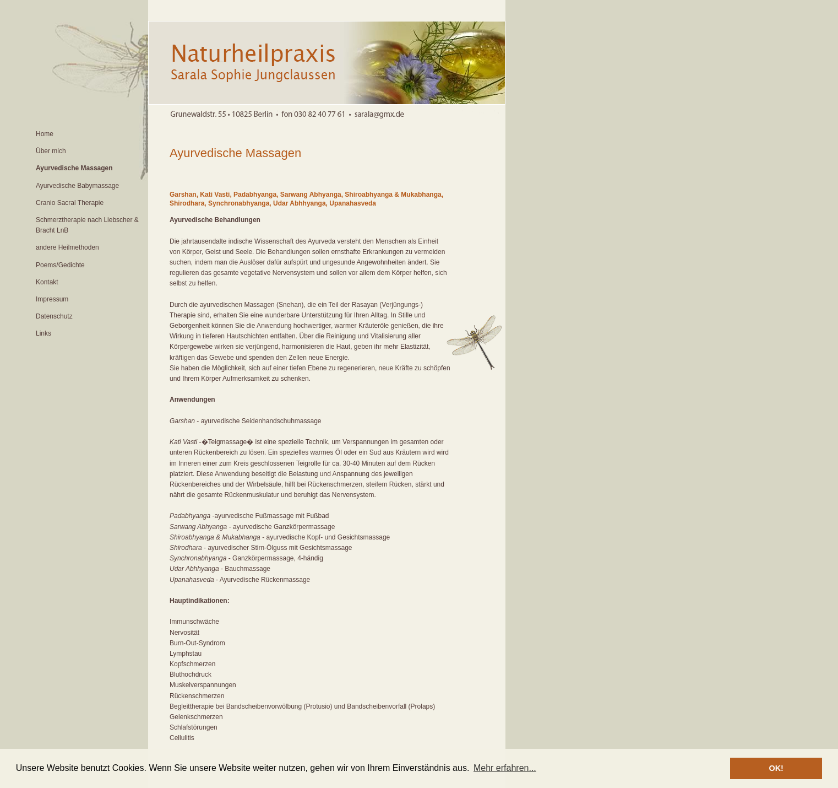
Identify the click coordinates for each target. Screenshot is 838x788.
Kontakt (47, 282)
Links (43, 333)
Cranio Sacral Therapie (70, 203)
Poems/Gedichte (60, 265)
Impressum (52, 299)
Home (44, 134)
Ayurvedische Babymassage (77, 186)
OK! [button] (776, 768)
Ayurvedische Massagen (74, 168)
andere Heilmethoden (67, 247)
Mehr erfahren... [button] (505, 768)
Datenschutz (54, 316)
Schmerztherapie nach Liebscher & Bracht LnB (87, 225)
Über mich (51, 151)
